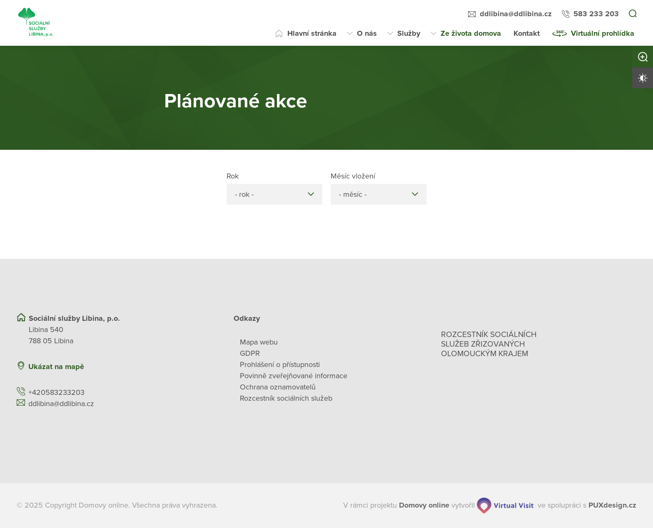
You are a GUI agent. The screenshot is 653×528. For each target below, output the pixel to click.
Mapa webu (259, 342)
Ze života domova (471, 33)
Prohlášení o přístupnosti (280, 364)
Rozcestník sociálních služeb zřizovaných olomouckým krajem (489, 344)
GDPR (250, 353)
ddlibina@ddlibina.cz (516, 13)
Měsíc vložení (353, 176)
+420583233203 (56, 392)
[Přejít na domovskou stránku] (36, 23)
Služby (408, 33)
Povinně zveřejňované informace (293, 375)
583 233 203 (596, 13)
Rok (233, 176)
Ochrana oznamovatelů (278, 387)
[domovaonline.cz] (424, 505)
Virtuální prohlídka (602, 33)
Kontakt (526, 33)
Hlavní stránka (311, 33)
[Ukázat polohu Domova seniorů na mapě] (161, 366)
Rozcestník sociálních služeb (286, 398)
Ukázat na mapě (56, 366)
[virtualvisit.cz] (505, 505)
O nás (367, 33)
